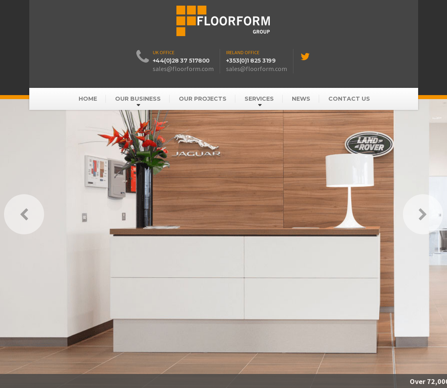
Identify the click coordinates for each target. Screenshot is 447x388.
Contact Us (349, 98)
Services (259, 98)
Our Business (138, 98)
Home (88, 98)
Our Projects (203, 98)
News (301, 98)
